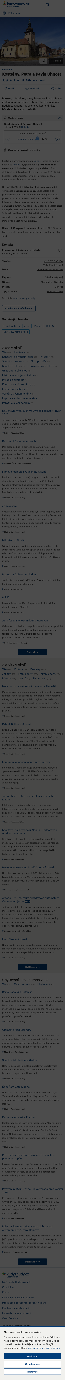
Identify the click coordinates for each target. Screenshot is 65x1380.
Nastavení (32, 1371)
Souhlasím (32, 1356)
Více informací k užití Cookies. (44, 1347)
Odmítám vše (32, 1364)
